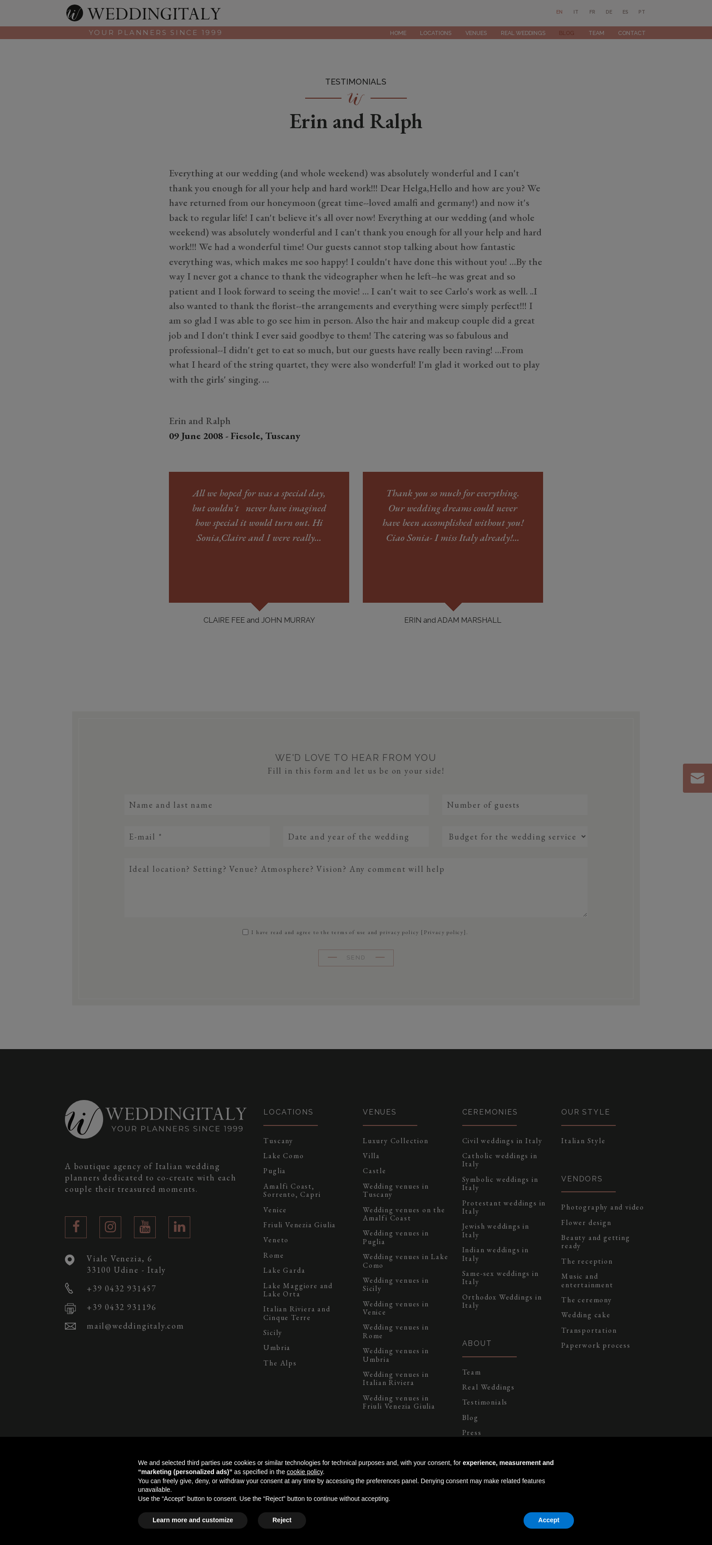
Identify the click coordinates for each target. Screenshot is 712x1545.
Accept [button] (548, 1520)
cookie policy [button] (305, 1471)
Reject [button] (282, 1520)
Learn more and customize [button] (193, 1520)
